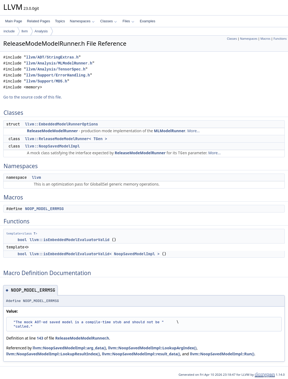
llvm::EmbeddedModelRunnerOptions (61, 124)
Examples (147, 21)
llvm (24, 31)
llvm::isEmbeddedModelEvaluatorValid (69, 239)
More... (193, 130)
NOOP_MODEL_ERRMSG (44, 208)
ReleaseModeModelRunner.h (82, 338)
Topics (60, 21)
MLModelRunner (169, 130)
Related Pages (38, 21)
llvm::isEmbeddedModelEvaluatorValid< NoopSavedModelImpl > (95, 253)
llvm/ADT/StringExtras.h (52, 57)
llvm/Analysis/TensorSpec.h (55, 69)
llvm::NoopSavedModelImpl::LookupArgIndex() (152, 347)
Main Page (13, 21)
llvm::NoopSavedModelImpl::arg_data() (69, 347)
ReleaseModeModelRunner (52, 130)
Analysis (41, 31)
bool (22, 239)
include (9, 31)
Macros (266, 39)
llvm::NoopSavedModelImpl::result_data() (141, 353)
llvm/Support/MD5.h (46, 81)
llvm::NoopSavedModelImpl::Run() (222, 353)
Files (128, 21)
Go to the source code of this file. (32, 97)
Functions (280, 39)
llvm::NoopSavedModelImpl (52, 146)
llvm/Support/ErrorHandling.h (58, 75)
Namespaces (82, 21)
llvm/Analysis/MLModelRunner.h (59, 63)
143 (40, 338)
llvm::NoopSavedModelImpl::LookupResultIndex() (53, 353)
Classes (108, 21)
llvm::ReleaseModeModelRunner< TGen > (66, 138)
